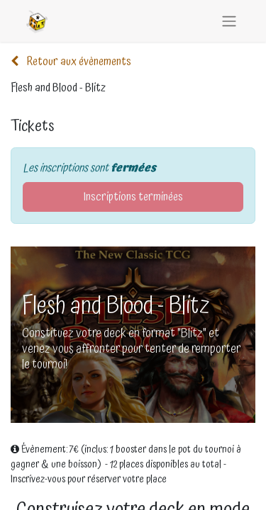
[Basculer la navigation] (229, 21)
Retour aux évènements (71, 61)
